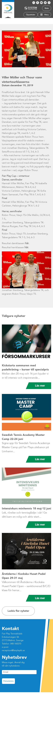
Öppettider (30, 14)
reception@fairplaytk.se (13, 650)
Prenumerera (8, 681)
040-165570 (15, 643)
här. (27, 243)
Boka (47, 8)
